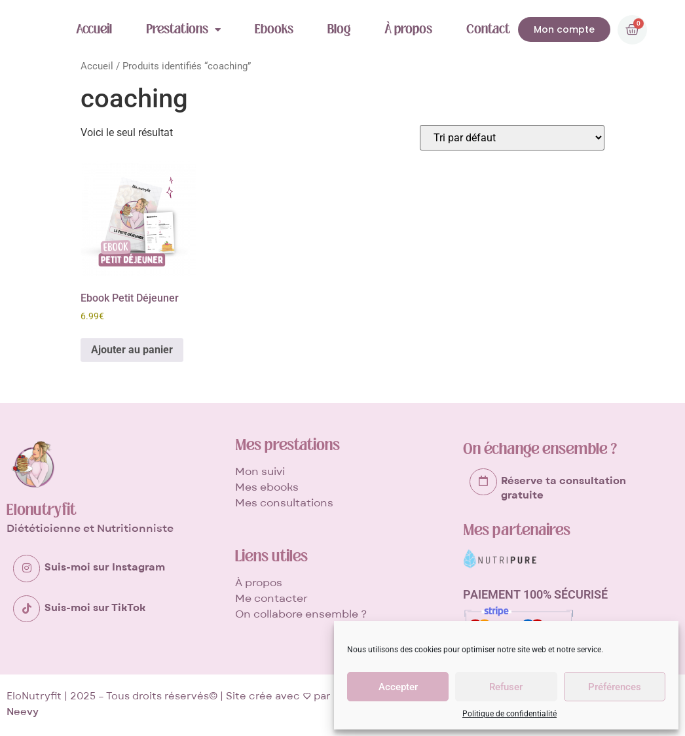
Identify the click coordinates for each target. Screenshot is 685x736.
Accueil (94, 29)
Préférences (614, 687)
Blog (338, 29)
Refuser (506, 687)
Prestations (183, 29)
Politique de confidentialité (509, 713)
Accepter (398, 687)
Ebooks (274, 29)
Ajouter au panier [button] (132, 349)
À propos (408, 29)
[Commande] (512, 137)
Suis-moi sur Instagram (105, 567)
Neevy (23, 711)
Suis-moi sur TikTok (95, 605)
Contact (488, 29)
